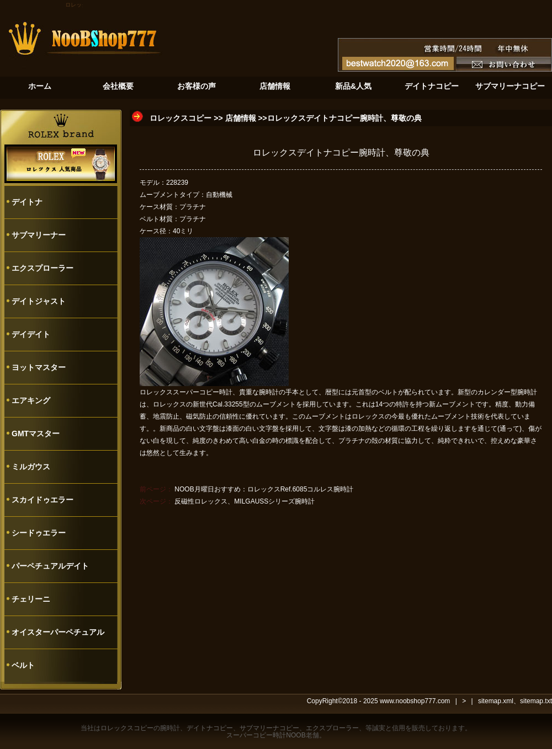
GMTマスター (36, 433)
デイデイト (31, 334)
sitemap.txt (536, 701)
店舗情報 (240, 118)
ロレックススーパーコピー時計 (186, 392)
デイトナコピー (210, 728)
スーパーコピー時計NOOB (265, 735)
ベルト (23, 665)
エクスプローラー (42, 268)
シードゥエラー (39, 532)
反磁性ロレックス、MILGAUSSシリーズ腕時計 (244, 501)
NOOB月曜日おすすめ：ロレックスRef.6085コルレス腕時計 (263, 489)
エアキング (31, 400)
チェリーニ (31, 599)
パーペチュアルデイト (50, 565)
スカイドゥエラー (42, 499)
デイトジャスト (39, 301)
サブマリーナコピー (269, 728)
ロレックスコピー (180, 118)
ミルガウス (31, 466)
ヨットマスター (39, 367)
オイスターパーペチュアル (58, 632)
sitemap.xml (495, 701)
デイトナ (27, 201)
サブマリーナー (39, 235)
